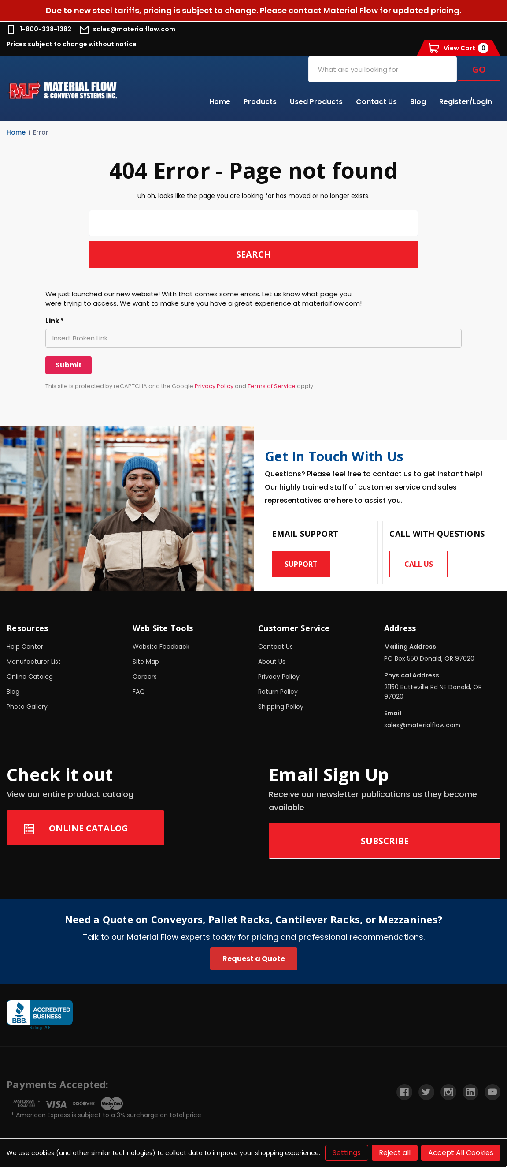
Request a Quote (253, 959)
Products (260, 102)
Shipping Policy (280, 707)
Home (219, 102)
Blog (418, 102)
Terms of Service (272, 386)
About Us (271, 662)
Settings (347, 1153)
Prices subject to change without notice (72, 44)
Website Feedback (161, 647)
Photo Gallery (27, 707)
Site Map (146, 662)
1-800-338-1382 (39, 29)
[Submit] (68, 365)
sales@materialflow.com (127, 29)
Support (301, 565)
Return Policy (278, 692)
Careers (145, 677)
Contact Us (376, 102)
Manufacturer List (34, 662)
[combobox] (382, 69)
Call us (418, 565)
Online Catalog (30, 677)
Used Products (316, 102)
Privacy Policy (214, 386)
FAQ (139, 692)
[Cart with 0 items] (458, 48)
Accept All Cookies (460, 1153)
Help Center (25, 647)
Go (479, 69)
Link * (54, 321)
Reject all (395, 1153)
